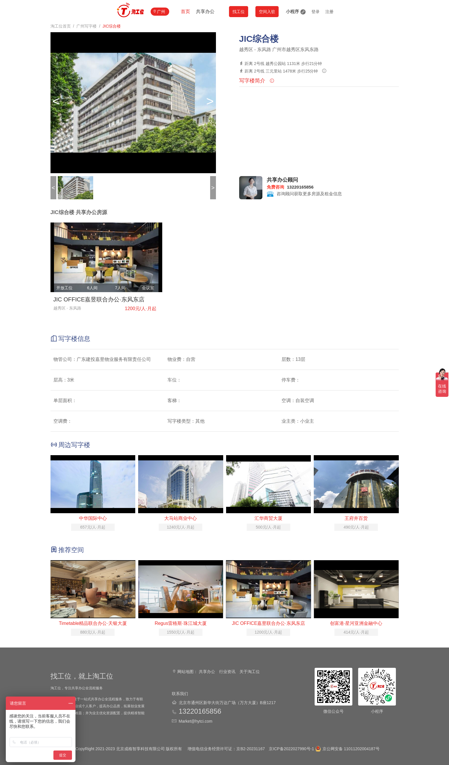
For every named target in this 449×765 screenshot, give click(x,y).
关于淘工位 (249, 671)
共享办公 (205, 11)
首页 (185, 11)
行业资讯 (227, 671)
